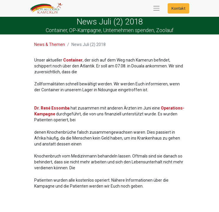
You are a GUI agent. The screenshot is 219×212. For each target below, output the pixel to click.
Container (73, 60)
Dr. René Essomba (52, 108)
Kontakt (178, 8)
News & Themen (49, 44)
